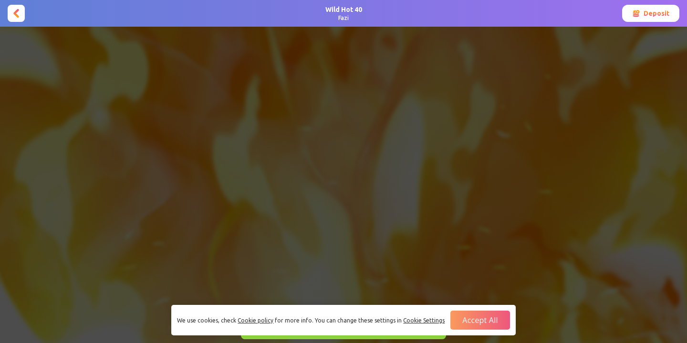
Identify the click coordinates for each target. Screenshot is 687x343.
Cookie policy (255, 320)
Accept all (480, 320)
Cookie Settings (424, 320)
